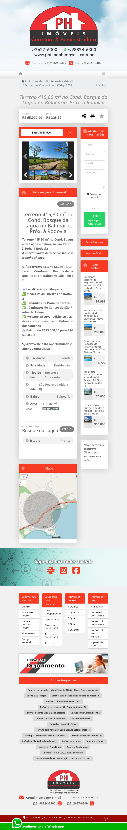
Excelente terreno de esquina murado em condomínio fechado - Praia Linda (93, 283)
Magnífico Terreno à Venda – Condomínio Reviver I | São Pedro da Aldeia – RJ (94, 378)
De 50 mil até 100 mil (97, 614)
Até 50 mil (97, 606)
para (36, 695)
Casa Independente (53, 612)
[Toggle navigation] (103, 74)
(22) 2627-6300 (91, 63)
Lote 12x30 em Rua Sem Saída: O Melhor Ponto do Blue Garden (94, 409)
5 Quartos (74, 629)
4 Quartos (74, 624)
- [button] (23, 482)
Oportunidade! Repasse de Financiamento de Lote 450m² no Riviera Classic (94, 346)
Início (26, 81)
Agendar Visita (94, 253)
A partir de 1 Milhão (97, 644)
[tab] (42, 132)
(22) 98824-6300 (55, 63)
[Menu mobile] (20, 74)
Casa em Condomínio (52, 626)
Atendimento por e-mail (40, 798)
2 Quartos (74, 612)
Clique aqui (90, 452)
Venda (38, 81)
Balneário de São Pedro (27, 624)
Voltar (100, 85)
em (63, 724)
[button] (26, 156)
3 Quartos (74, 618)
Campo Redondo (27, 640)
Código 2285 (64, 85)
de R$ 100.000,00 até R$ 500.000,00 (63, 752)
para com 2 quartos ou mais (63, 758)
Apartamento (53, 619)
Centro (26, 606)
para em (76, 695)
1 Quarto (73, 606)
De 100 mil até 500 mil (97, 623)
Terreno (49, 643)
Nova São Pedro (27, 614)
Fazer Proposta (94, 242)
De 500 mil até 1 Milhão (97, 633)
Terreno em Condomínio (39, 85)
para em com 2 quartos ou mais (63, 690)
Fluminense (28, 633)
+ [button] (23, 477)
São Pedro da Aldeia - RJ (60, 81)
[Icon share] (50, 570)
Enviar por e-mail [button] (94, 196)
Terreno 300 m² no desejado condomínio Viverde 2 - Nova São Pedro (93, 316)
